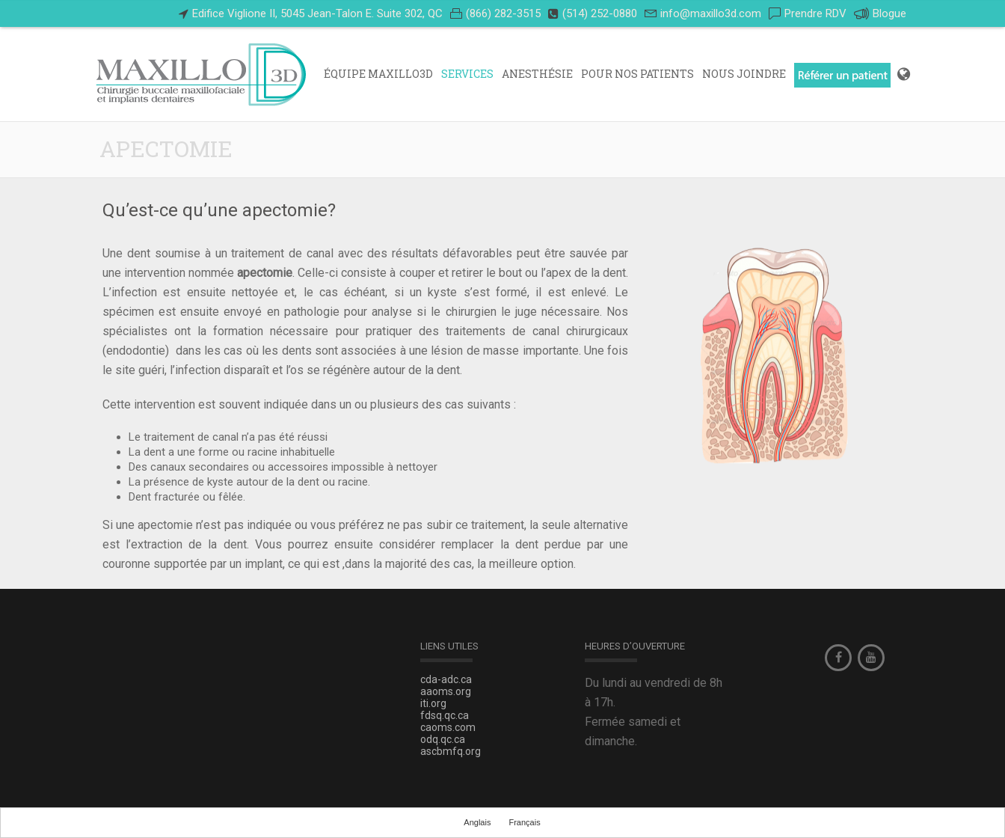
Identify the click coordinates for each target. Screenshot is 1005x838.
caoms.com (448, 727)
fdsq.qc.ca (444, 715)
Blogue (880, 14)
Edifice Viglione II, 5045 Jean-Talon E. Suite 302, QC (317, 13)
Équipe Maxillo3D (378, 74)
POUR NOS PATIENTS (637, 74)
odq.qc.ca (442, 739)
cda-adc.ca (446, 679)
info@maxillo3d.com (710, 13)
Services (467, 74)
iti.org (433, 703)
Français (524, 822)
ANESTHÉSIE (537, 74)
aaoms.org (445, 691)
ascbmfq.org (450, 751)
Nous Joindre (744, 74)
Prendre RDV (815, 13)
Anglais (477, 822)
